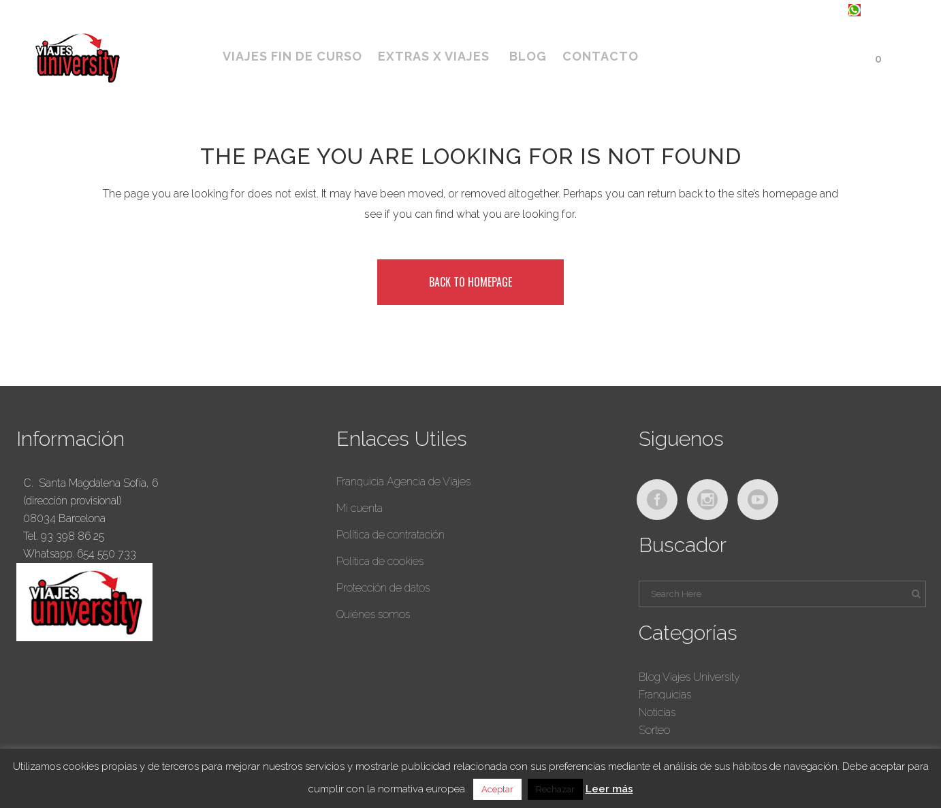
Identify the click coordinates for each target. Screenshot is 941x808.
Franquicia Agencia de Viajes (403, 481)
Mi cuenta (359, 508)
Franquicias (665, 694)
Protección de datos (383, 587)
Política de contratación (390, 534)
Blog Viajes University (689, 676)
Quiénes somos (373, 614)
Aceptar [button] (497, 789)
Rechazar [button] (555, 789)
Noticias (657, 712)
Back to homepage (470, 282)
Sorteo (654, 730)
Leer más (609, 789)
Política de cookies (380, 561)
